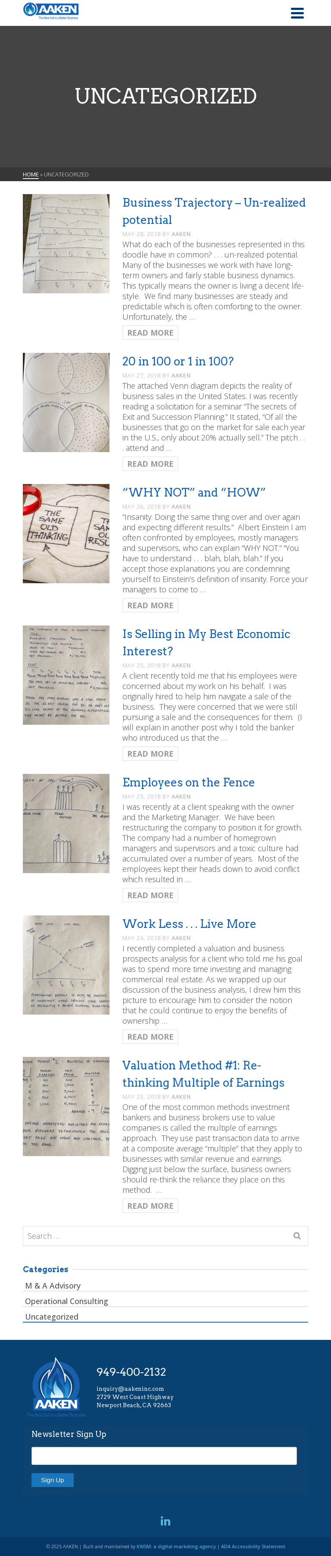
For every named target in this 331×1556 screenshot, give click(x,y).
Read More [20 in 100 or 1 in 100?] (150, 464)
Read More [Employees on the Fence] (150, 895)
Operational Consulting (66, 1301)
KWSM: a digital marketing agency (176, 1546)
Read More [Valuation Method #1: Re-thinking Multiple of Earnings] (150, 1206)
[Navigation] (297, 13)
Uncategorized (51, 1316)
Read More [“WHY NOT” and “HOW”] (150, 605)
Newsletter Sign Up (68, 1434)
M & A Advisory (53, 1285)
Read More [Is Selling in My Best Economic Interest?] (150, 753)
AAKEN (181, 234)
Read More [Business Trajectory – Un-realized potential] (150, 332)
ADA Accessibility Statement (253, 1546)
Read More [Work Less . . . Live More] (150, 1036)
